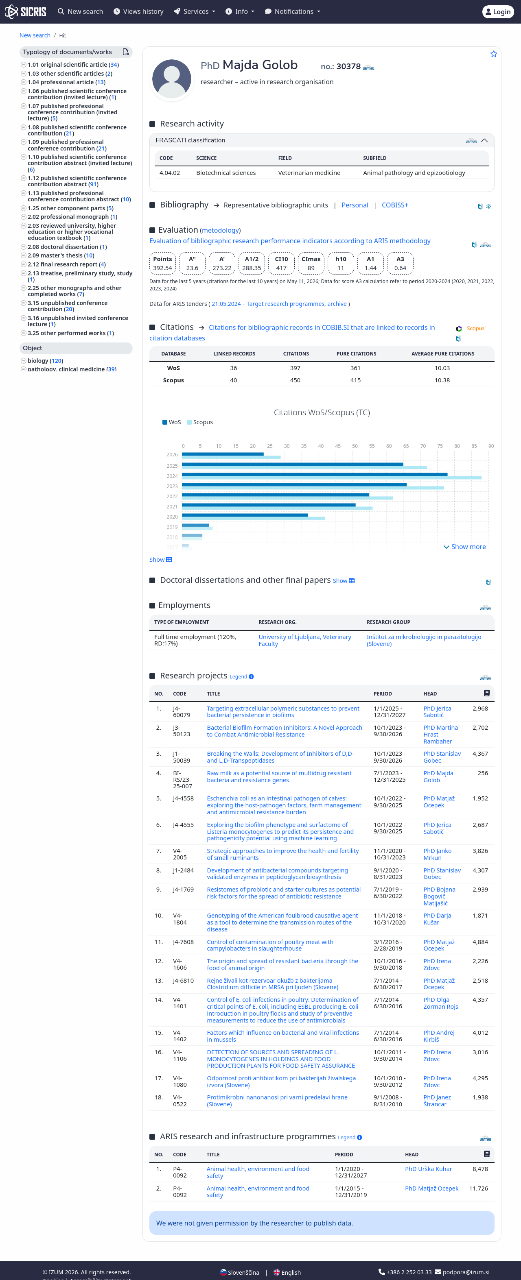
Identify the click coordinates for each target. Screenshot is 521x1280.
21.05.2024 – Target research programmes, (269, 303)
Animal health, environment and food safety (259, 1161)
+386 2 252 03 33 (406, 1261)
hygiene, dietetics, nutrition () (70, 491)
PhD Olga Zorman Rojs (441, 995)
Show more (464, 546)
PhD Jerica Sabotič (437, 710)
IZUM (57, 1261)
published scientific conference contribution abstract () (77, 181)
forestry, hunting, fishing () (66, 500)
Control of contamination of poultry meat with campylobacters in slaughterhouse (272, 938)
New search (80, 11)
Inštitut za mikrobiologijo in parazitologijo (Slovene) (425, 639)
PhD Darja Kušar (437, 913)
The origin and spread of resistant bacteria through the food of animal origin (284, 958)
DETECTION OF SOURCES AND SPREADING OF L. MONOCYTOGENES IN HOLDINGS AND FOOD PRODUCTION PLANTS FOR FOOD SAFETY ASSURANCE (284, 1049)
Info (237, 11)
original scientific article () (80, 64)
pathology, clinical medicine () (72, 369)
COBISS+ (395, 205)
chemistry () (46, 467)
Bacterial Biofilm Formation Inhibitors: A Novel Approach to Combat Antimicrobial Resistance (272, 729)
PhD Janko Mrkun (437, 850)
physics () (42, 524)
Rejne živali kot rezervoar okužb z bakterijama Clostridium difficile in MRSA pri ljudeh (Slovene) (275, 976)
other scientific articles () (76, 73)
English (287, 1261)
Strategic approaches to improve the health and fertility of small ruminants (285, 850)
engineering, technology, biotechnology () (62, 479)
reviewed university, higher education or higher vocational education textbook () (72, 232)
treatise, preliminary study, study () (80, 276)
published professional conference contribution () (67, 145)
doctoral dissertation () (74, 247)
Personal (355, 205)
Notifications (290, 11)
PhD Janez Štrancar (437, 1090)
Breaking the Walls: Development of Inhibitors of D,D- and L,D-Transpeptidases (282, 755)
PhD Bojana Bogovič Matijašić (439, 891)
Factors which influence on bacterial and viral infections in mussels (285, 1027)
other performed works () (77, 333)
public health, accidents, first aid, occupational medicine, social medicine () (73, 393)
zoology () (43, 532)
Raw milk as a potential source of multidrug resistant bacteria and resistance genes (281, 774)
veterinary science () (59, 378)
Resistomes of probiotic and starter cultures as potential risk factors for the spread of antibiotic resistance (274, 891)
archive (337, 303)
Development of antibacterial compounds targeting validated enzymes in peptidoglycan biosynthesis (279, 869)
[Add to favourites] (494, 53)
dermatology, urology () (62, 459)
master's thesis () (67, 255)
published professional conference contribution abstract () (79, 196)
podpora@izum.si (462, 1261)
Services (192, 11)
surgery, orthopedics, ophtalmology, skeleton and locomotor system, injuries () (78, 565)
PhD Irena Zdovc (437, 958)
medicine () (44, 541)
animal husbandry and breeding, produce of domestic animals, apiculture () (73, 423)
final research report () (73, 264)
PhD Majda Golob (438, 774)
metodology (220, 230)
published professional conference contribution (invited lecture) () (72, 112)
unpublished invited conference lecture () (78, 321)
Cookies (54, 1269)
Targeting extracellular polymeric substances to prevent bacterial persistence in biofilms (273, 710)
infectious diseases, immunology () (79, 408)
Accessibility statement (100, 1269)
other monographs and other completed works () (74, 291)
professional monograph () (79, 216)
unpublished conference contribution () (67, 306)
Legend (242, 676)
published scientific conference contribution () (77, 130)
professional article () (73, 82)
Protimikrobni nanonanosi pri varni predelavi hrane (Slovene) (279, 1090)
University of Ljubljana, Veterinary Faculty (304, 639)
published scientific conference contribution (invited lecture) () (77, 94)
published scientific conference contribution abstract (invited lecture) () (80, 163)
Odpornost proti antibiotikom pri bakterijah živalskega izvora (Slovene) (283, 1071)
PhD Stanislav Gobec (442, 755)
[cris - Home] (25, 11)
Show (160, 559)
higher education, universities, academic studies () (70, 512)
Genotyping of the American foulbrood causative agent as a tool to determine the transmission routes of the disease (284, 917)
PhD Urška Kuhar (430, 1158)
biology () (45, 360)
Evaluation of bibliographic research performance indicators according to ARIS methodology (290, 240)
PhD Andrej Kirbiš (439, 1027)
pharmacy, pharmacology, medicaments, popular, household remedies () (75, 444)
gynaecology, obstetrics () (65, 580)
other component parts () (77, 208)
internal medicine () (56, 550)
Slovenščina (239, 1261)
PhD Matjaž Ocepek (439, 799)
